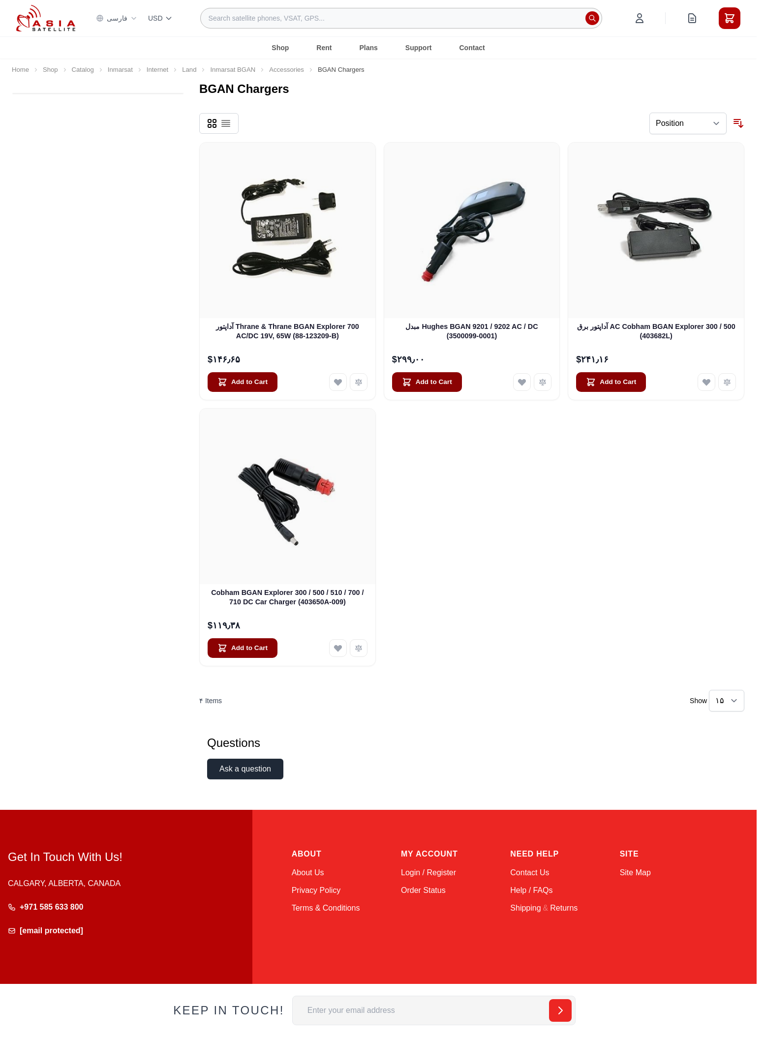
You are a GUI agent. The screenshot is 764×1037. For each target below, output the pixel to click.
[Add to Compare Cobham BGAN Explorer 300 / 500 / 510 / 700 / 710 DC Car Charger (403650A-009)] (358, 648)
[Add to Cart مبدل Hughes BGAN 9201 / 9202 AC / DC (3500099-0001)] (427, 382)
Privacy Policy (316, 890)
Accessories (286, 69)
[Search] (592, 18)
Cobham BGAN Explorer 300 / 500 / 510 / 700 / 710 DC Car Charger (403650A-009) (287, 597)
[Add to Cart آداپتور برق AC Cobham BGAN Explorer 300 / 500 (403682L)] (611, 382)
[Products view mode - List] (226, 123)
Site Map (635, 872)
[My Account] (639, 18)
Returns (564, 908)
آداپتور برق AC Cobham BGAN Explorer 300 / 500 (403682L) (656, 331)
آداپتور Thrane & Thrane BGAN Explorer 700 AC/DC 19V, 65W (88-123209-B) (287, 331)
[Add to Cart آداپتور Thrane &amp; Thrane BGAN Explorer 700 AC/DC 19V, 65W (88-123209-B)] (242, 382)
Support (418, 48)
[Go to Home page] (45, 18)
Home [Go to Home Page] (20, 69)
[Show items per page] (726, 700)
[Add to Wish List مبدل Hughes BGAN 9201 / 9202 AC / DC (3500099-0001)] (522, 382)
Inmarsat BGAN (232, 69)
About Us (308, 872)
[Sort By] (688, 123)
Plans (368, 48)
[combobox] (401, 18)
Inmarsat (120, 69)
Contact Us (529, 872)
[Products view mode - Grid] (212, 123)
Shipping (525, 908)
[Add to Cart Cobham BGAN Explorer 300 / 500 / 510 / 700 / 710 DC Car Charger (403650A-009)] (242, 648)
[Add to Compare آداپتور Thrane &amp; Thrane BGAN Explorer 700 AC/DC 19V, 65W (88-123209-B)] (358, 382)
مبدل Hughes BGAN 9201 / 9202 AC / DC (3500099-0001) (471, 331)
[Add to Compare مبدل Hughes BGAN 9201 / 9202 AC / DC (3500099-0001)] (542, 382)
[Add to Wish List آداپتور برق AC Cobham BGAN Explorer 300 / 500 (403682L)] (706, 382)
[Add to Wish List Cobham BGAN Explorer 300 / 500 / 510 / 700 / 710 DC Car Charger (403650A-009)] (338, 648)
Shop (280, 48)
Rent (324, 48)
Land (189, 69)
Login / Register (428, 872)
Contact (472, 48)
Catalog (83, 69)
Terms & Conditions (326, 908)
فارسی (116, 18)
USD (160, 18)
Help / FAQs (531, 890)
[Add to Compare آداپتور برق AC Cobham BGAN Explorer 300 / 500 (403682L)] (727, 382)
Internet (157, 69)
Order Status (423, 890)
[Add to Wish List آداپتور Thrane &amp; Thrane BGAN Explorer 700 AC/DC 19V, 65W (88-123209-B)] (338, 382)
